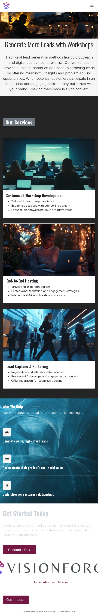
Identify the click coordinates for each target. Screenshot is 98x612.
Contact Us (19, 550)
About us (49, 582)
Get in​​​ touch (16, 600)
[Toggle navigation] (91, 5)
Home (37, 582)
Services (62, 582)
